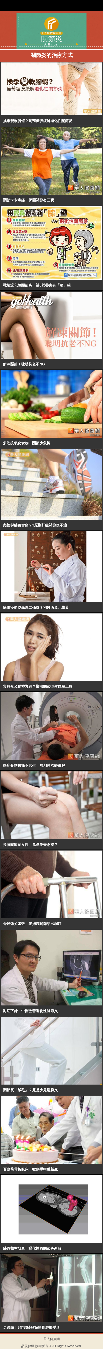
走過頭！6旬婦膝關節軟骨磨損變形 (31, 1327)
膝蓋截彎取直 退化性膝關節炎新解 (32, 1248)
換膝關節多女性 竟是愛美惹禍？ (30, 845)
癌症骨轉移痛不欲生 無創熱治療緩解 (34, 766)
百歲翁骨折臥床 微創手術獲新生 (30, 1169)
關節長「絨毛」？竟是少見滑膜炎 (30, 1090)
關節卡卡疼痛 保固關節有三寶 (28, 200)
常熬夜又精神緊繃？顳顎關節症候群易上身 (37, 686)
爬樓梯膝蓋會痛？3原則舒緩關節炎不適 (35, 525)
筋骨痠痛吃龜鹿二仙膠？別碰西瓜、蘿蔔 (36, 608)
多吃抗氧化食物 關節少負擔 (26, 443)
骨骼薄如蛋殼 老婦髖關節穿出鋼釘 (32, 924)
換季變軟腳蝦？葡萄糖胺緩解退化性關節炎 (37, 121)
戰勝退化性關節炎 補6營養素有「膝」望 (37, 285)
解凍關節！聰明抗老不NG (24, 364)
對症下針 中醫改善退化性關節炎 (30, 1011)
